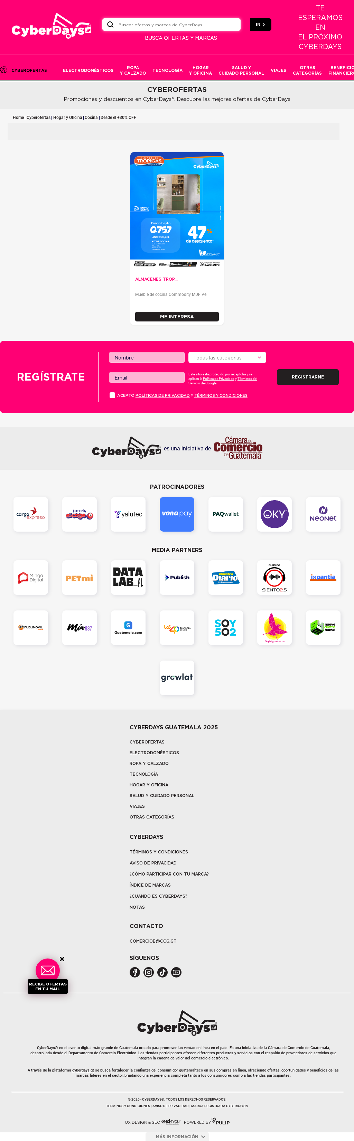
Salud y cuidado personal (162, 795)
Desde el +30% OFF (118, 117)
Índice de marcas (150, 885)
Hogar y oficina (149, 784)
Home (18, 117)
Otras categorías (152, 817)
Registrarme (308, 377)
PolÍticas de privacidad (163, 395)
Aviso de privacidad (153, 863)
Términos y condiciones (221, 395)
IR (261, 24)
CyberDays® (47, 1048)
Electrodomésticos (154, 752)
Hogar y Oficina (67, 117)
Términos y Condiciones (159, 851)
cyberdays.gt (83, 1070)
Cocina (91, 117)
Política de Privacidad (218, 379)
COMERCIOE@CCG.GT (153, 941)
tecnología (144, 774)
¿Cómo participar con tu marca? (169, 874)
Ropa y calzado (149, 763)
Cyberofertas (38, 117)
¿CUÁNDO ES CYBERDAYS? (158, 896)
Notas (137, 907)
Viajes (137, 806)
